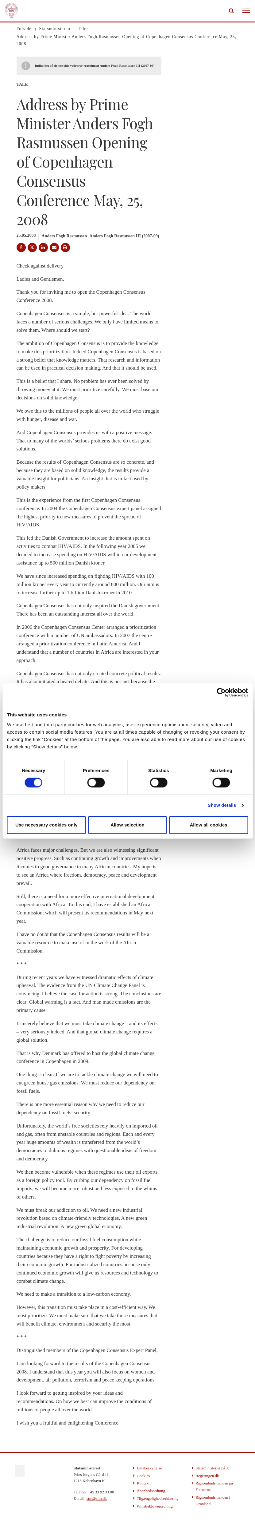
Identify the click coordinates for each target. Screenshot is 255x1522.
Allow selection (127, 824)
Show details (222, 805)
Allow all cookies (208, 824)
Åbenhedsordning (151, 1490)
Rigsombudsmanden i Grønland (212, 1500)
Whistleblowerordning (154, 1506)
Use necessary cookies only (46, 824)
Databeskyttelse (149, 1468)
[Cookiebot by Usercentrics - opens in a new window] (221, 692)
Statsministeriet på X (212, 1468)
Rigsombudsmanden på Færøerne (214, 1486)
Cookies (143, 1475)
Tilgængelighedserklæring (157, 1498)
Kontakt (143, 1483)
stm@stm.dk (97, 1498)
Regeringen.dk (207, 1475)
